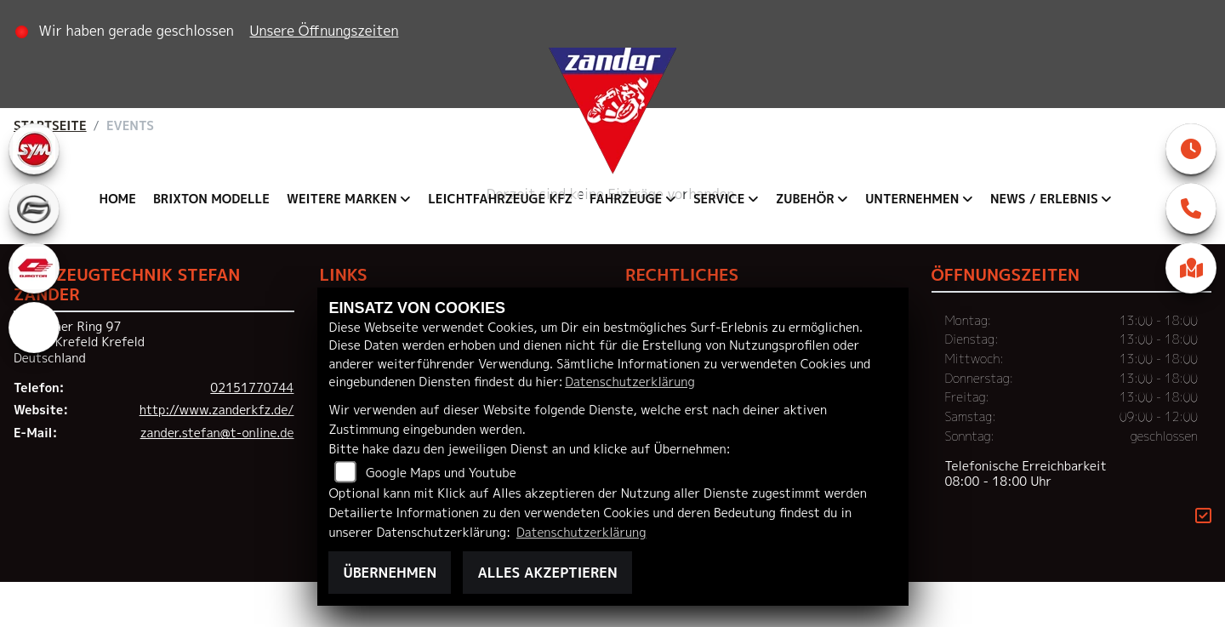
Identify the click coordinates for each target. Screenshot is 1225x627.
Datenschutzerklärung (629, 381)
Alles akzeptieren (547, 572)
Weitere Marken (342, 199)
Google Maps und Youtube (441, 473)
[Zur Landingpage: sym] (34, 148)
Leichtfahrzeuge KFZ (500, 199)
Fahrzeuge (626, 199)
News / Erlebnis (1044, 199)
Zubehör (805, 199)
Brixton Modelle (211, 199)
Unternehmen (912, 199)
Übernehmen (389, 572)
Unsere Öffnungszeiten (329, 30)
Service (718, 199)
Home (118, 199)
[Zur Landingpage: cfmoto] (34, 208)
